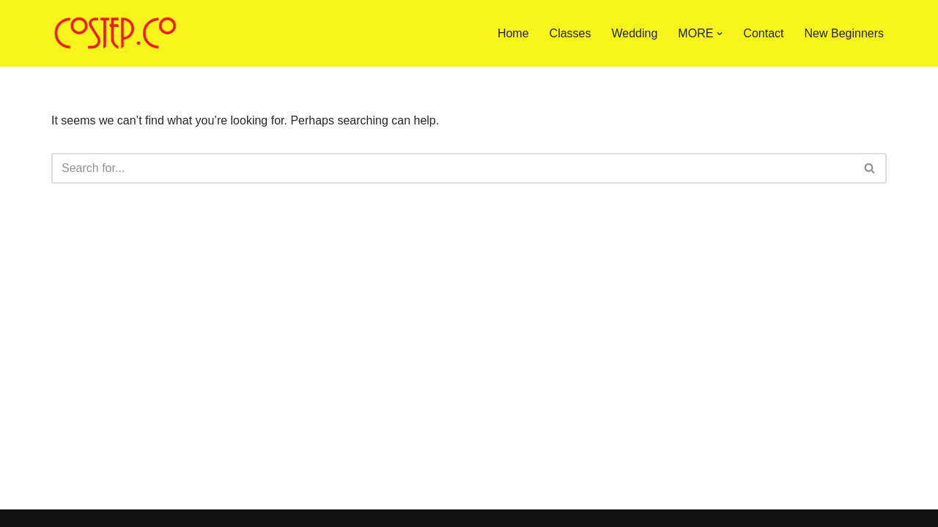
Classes (570, 33)
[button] (720, 34)
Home (513, 33)
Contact (763, 33)
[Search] (452, 168)
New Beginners (845, 33)
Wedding (635, 33)
